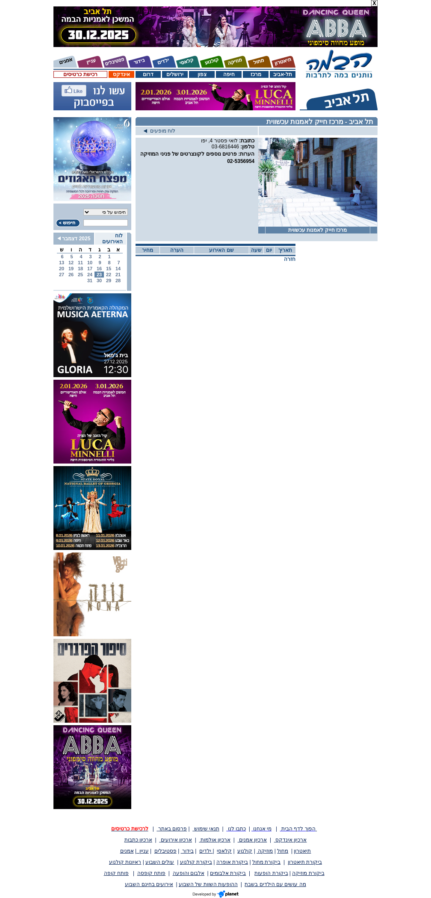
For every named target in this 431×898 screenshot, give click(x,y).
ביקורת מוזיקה (308, 873)
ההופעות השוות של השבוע (208, 884)
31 (89, 280)
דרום (148, 74)
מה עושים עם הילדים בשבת (275, 884)
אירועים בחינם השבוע (149, 884)
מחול (282, 851)
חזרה (289, 259)
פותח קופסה (151, 873)
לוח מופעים (159, 131)
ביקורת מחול (266, 862)
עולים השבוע (159, 862)
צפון (202, 74)
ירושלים (174, 74)
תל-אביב (282, 74)
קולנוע (244, 851)
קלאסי (224, 851)
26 (71, 274)
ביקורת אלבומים (228, 873)
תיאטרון (302, 851)
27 (61, 274)
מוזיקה (265, 851)
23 (99, 274)
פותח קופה (116, 873)
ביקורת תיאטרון (305, 862)
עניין (142, 851)
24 (89, 274)
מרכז (256, 74)
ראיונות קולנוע (125, 862)
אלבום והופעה (188, 873)
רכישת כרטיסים (80, 74)
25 (80, 274)
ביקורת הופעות (271, 873)
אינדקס (121, 74)
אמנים (127, 851)
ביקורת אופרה (232, 862)
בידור (187, 851)
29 (108, 280)
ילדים (206, 851)
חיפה (229, 74)
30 (99, 280)
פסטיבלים (165, 851)
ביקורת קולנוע (196, 862)
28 (118, 280)
